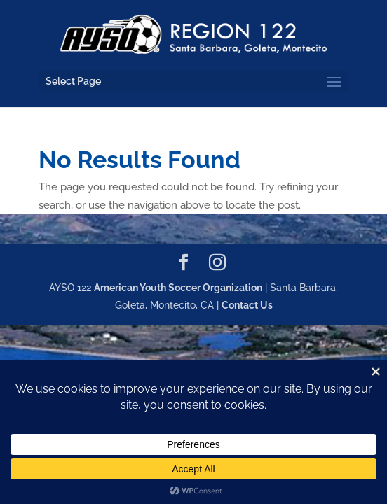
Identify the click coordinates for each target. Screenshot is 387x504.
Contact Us (247, 305)
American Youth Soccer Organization (178, 287)
